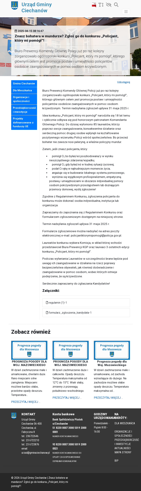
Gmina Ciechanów (24, 83)
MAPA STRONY (122, 452)
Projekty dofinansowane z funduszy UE (23, 122)
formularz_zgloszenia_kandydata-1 (70, 312)
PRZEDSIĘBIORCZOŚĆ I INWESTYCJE (126, 442)
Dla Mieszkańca (22, 90)
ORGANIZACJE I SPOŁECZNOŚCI (123, 433)
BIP (116, 460)
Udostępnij (123, 82)
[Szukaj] (115, 5)
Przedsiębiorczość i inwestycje (24, 109)
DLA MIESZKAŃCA (124, 423)
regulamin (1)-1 (58, 302)
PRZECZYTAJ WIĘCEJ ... (25, 402)
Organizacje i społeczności (21, 99)
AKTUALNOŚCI (122, 448)
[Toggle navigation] (126, 11)
